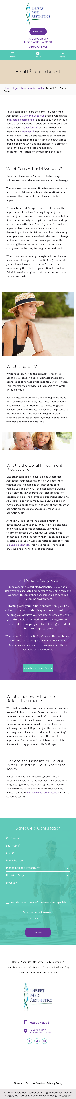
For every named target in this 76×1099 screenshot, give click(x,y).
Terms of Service (35, 1083)
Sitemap (18, 1083)
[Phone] (38, 860)
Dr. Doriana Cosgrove (32, 115)
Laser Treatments (16, 967)
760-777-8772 (39, 1022)
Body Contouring (55, 961)
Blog (67, 967)
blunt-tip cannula (18, 544)
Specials (23, 972)
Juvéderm (32, 127)
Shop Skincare (38, 972)
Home (7, 88)
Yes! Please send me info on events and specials (38, 902)
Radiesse (28, 131)
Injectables (34, 967)
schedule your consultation (43, 792)
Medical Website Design (44, 1095)
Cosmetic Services (52, 967)
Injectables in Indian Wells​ (28, 88)
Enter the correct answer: (38, 912)
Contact (52, 972)
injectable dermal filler (22, 119)
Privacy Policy (55, 1083)
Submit (38, 932)
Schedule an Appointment (38, 668)
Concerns (38, 961)
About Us (26, 961)
